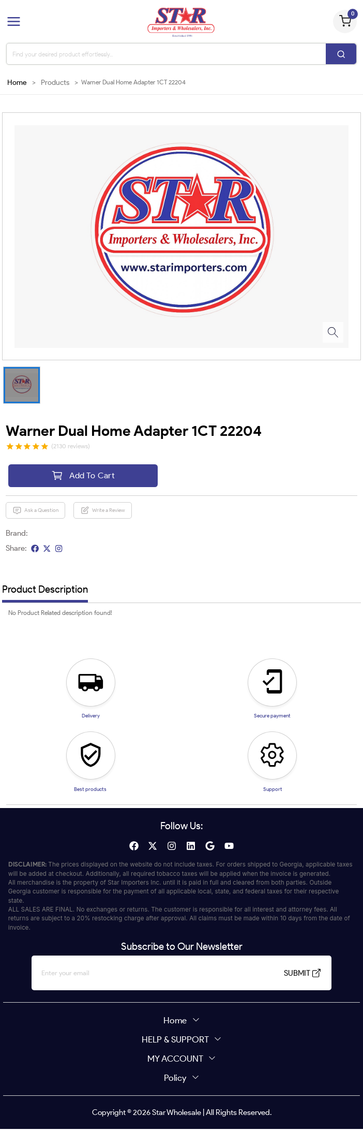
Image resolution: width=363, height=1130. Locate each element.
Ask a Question (35, 511)
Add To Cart (83, 476)
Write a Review (103, 511)
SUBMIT (292, 974)
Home (17, 82)
